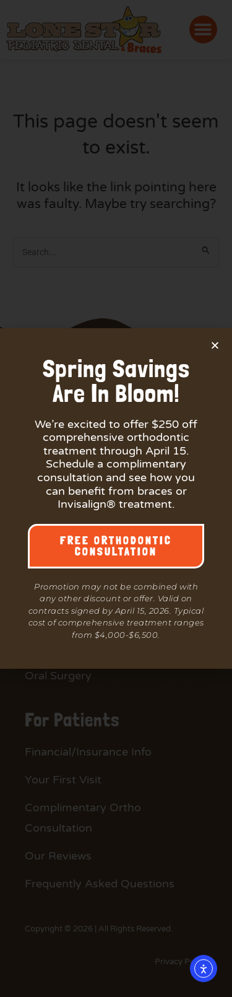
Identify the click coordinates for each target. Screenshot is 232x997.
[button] (215, 345)
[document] (116, 498)
